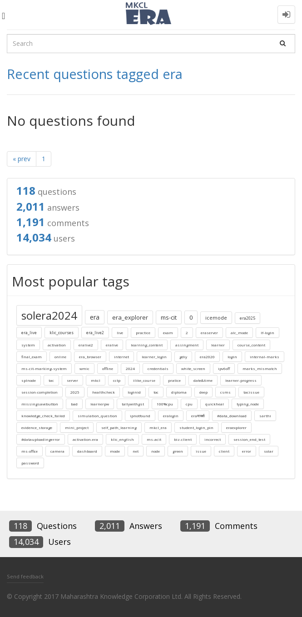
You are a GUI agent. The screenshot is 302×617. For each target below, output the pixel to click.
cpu (189, 403)
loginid (134, 392)
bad (74, 403)
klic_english (122, 439)
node (155, 451)
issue (201, 451)
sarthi (265, 415)
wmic (84, 368)
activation (57, 344)
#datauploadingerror (40, 439)
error (246, 451)
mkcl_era (158, 427)
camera (57, 451)
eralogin (170, 415)
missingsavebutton (39, 403)
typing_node (248, 403)
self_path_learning (119, 427)
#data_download (232, 415)
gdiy (183, 356)
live (120, 332)
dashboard (87, 451)
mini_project (77, 427)
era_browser (90, 356)
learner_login (154, 356)
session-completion (39, 392)
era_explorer (130, 317)
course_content (251, 344)
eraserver (209, 332)
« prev (21, 158)
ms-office (29, 451)
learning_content (147, 344)
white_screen (193, 368)
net (136, 451)
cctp (116, 380)
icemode (216, 317)
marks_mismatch (260, 368)
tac (51, 380)
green (178, 451)
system (28, 344)
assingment (186, 344)
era (94, 317)
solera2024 (49, 315)
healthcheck (103, 392)
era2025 (247, 318)
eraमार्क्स (197, 415)
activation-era (85, 439)
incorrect (212, 439)
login (232, 356)
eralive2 (86, 344)
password (30, 462)
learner (218, 344)
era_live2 (95, 333)
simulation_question (97, 415)
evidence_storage (36, 427)
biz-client (183, 439)
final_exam (31, 356)
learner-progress (241, 380)
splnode (28, 380)
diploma (179, 392)
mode (115, 451)
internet (121, 356)
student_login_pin (196, 427)
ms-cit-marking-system (44, 368)
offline (107, 368)
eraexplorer (236, 427)
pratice (174, 380)
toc (155, 392)
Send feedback (25, 576)
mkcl (95, 380)
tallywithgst (133, 403)
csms (225, 392)
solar (268, 451)
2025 (74, 392)
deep (203, 392)
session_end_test (249, 439)
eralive (112, 344)
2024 (130, 368)
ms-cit (169, 317)
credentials (158, 368)
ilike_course (144, 380)
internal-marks (264, 356)
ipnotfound (140, 415)
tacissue (251, 392)
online (60, 356)
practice (143, 332)
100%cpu (165, 403)
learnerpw (99, 403)
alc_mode (239, 332)
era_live (29, 333)
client (224, 451)
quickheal (214, 403)
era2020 (207, 356)
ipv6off (224, 368)
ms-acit (154, 439)
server (72, 380)
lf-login (267, 332)
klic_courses (62, 333)
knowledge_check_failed (43, 415)
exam (168, 332)
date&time (203, 380)
